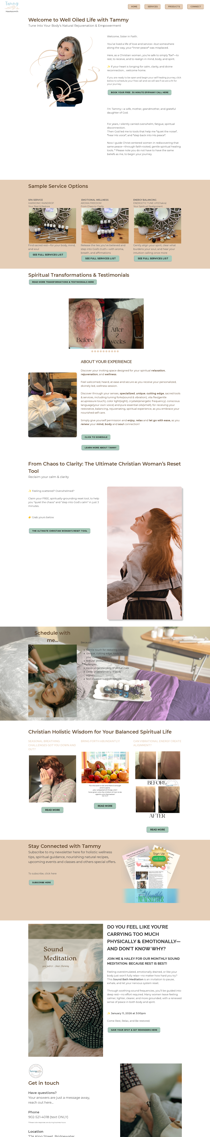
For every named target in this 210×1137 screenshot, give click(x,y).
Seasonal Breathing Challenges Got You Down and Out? (52, 745)
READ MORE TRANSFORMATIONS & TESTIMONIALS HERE (63, 282)
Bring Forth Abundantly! (100, 741)
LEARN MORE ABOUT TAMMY (100, 447)
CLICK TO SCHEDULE (96, 437)
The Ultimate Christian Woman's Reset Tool (59, 531)
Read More (52, 810)
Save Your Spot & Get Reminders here (134, 1030)
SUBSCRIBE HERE (41, 882)
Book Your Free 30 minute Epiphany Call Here (140, 92)
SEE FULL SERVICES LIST (48, 254)
